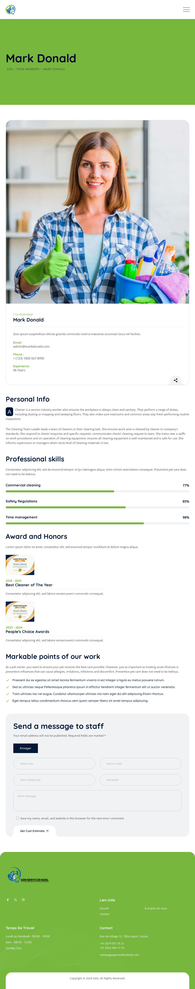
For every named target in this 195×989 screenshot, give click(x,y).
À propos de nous (156, 908)
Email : (18, 342)
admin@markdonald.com (31, 346)
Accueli (104, 908)
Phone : (18, 354)
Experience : (21, 366)
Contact (104, 914)
